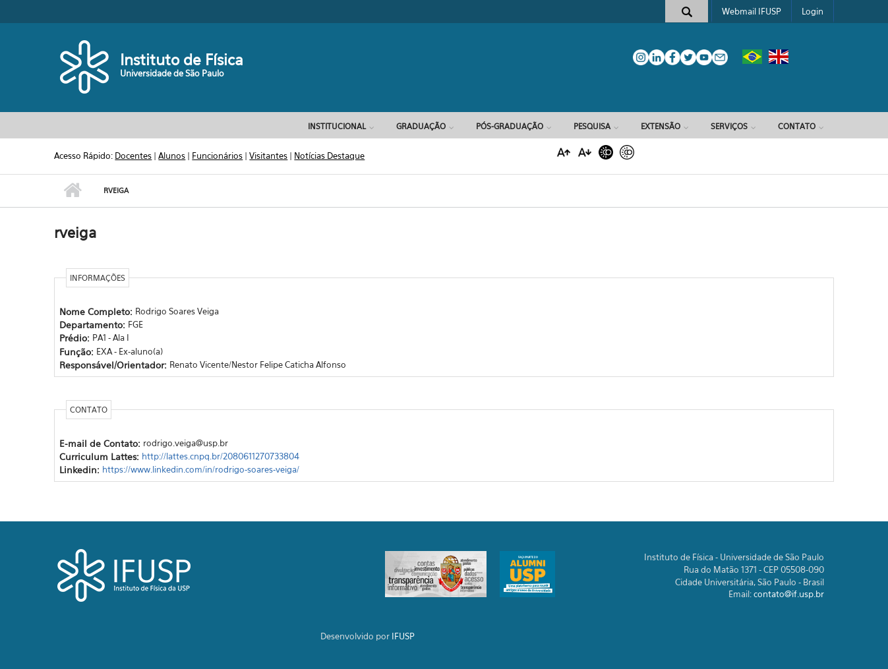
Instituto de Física (181, 60)
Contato (796, 126)
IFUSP (403, 636)
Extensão (660, 126)
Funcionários (217, 155)
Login (812, 11)
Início (72, 190)
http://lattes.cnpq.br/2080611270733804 (220, 456)
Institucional (337, 126)
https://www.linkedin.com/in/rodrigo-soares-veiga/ (200, 469)
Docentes (133, 155)
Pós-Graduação (509, 126)
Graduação (421, 126)
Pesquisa (592, 126)
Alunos (171, 155)
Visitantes (268, 155)
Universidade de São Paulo (172, 73)
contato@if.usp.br (789, 594)
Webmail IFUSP (751, 11)
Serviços (729, 126)
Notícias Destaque (329, 155)
